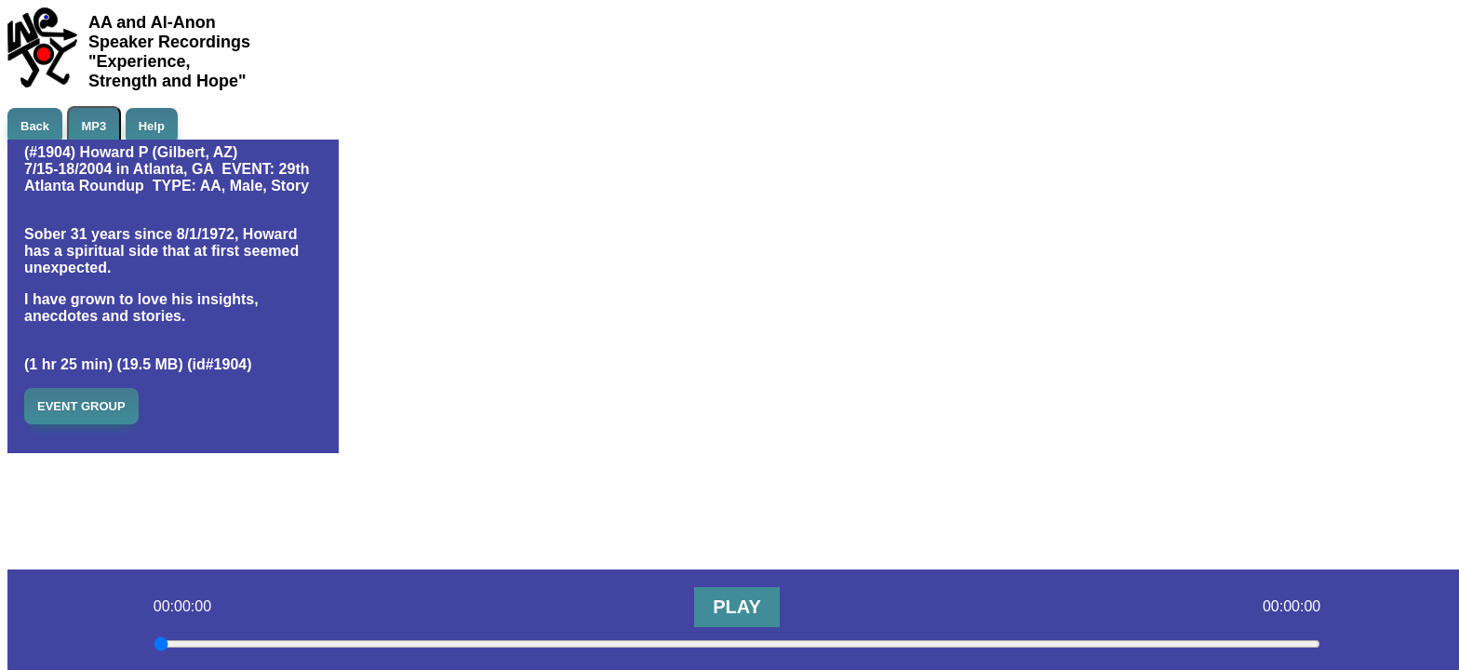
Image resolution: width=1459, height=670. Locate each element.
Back (34, 126)
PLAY (737, 606)
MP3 (94, 126)
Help (152, 126)
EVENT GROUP (81, 406)
